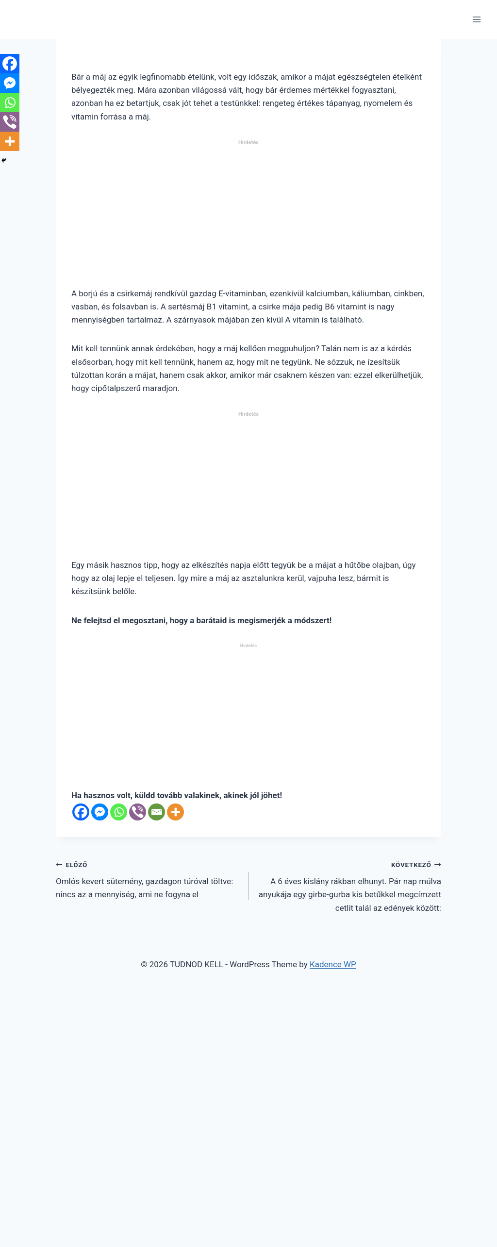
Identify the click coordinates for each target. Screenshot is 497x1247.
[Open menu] (476, 19)
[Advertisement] (248, 218)
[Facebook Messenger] (99, 811)
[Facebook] (80, 811)
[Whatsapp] (118, 811)
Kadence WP (333, 964)
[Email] (156, 811)
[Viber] (137, 811)
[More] (175, 811)
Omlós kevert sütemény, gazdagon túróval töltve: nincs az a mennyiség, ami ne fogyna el (148, 879)
